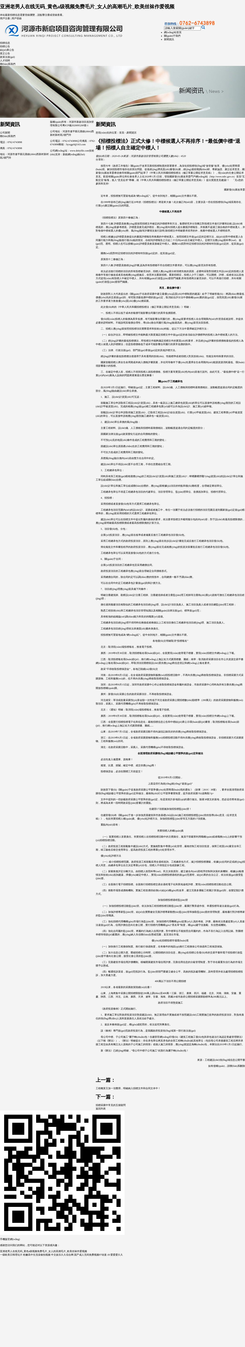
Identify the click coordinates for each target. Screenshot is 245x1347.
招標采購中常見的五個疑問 (111, 1105)
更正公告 (5, 53)
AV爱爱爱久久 (115, 1254)
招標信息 (5, 42)
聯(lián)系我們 (7, 64)
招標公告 (5, 46)
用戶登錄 (17, 18)
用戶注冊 (5, 18)
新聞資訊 (169, 39)
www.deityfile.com (79, 150)
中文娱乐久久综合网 (62, 1254)
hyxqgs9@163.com (76, 144)
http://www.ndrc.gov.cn (222, 176)
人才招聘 (5, 60)
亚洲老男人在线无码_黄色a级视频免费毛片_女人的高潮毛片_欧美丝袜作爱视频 (87, 6)
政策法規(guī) (7, 57)
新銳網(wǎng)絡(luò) (74, 154)
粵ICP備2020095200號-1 (75, 125)
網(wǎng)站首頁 (172, 32)
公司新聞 (5, 132)
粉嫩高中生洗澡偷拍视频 (36, 1254)
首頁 (121, 132)
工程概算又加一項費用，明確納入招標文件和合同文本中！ (128, 1088)
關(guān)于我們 (172, 35)
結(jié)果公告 (7, 49)
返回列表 (101, 1108)
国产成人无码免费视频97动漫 (90, 1254)
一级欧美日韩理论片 (11, 1254)
